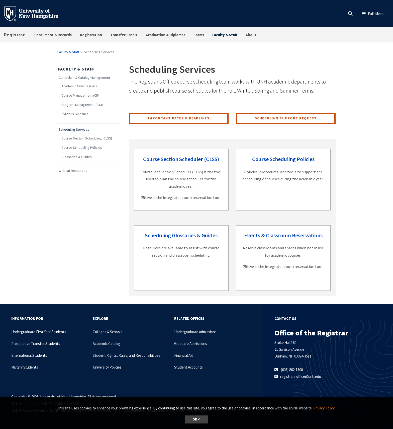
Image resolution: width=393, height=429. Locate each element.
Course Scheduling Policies (81, 148)
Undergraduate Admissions (195, 331)
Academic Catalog (106, 343)
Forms (198, 34)
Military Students (24, 367)
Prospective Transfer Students (35, 343)
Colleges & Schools (107, 331)
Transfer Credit (123, 34)
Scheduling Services (74, 129)
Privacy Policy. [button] (324, 408)
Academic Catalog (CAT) (79, 86)
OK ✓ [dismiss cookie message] (196, 419)
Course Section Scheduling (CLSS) (86, 138)
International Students (29, 355)
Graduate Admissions (190, 343)
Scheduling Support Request (286, 118)
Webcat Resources (73, 171)
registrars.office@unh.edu (300, 376)
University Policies (107, 367)
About (251, 34)
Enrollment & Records (53, 34)
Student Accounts (188, 367)
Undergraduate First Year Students (38, 331)
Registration (91, 34)
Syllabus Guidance (75, 114)
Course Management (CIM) (81, 95)
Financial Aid (183, 355)
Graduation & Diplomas (165, 34)
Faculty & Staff (224, 34)
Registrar (14, 35)
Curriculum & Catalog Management (84, 78)
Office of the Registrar (311, 332)
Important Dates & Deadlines (179, 118)
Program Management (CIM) (82, 105)
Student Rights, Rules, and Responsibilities (126, 355)
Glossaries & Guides (76, 157)
